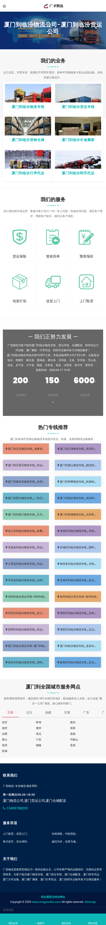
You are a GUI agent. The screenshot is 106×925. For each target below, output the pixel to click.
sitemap (90, 902)
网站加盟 (93, 919)
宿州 (4, 745)
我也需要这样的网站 (53, 897)
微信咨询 (66, 919)
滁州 (38, 728)
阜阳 (72, 728)
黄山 (4, 739)
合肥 (4, 734)
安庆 (4, 722)
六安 (38, 739)
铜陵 (38, 745)
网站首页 (13, 919)
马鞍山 (74, 739)
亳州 (72, 722)
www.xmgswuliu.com (46, 902)
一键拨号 (40, 919)
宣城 (4, 751)
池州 (4, 728)
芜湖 (72, 745)
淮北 (38, 734)
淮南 (72, 734)
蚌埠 (38, 722)
